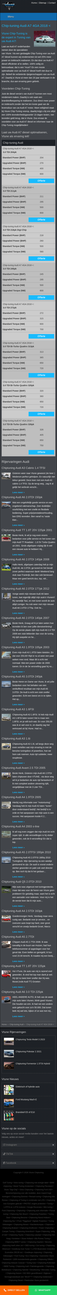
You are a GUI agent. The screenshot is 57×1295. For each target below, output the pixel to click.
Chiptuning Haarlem (35, 1242)
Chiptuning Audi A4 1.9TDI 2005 (21, 797)
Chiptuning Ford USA (43, 1190)
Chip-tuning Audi (17, 1024)
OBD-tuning (29, 1245)
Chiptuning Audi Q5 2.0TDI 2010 (21, 881)
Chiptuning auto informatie (37, 1211)
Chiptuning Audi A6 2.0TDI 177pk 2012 (25, 588)
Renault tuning (35, 1197)
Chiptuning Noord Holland (39, 1218)
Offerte (41, 180)
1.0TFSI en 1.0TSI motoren (15, 1207)
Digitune (47, 1273)
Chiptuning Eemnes (20, 1197)
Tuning (50, 1204)
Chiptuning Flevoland (44, 1186)
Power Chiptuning (46, 1228)
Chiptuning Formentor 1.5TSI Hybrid (33, 1063)
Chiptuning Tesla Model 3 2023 (30, 1039)
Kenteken (16, 1238)
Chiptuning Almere (21, 1224)
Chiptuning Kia (9, 1221)
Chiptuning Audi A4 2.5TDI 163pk (22, 910)
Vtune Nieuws (10, 1079)
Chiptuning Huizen (14, 1273)
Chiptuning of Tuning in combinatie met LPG (27, 1200)
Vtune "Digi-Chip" (11, 1190)
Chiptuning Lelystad (33, 1235)
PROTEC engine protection (34, 1204)
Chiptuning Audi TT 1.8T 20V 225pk (23, 966)
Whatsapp (44, 1290)
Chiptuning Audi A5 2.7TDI (18, 936)
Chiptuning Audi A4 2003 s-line (20, 826)
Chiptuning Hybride (20, 1270)
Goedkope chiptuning (33, 1252)
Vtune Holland (27, 1238)
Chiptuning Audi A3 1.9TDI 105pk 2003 (25, 647)
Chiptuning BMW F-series (15, 1242)
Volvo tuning (19, 1183)
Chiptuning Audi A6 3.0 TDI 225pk (22, 991)
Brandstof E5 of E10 (25, 1112)
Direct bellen (16, 1290)
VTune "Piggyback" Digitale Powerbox (31, 1221)
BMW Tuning (9, 1266)
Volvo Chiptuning (26, 1190)
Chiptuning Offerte (45, 1259)
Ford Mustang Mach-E (26, 1099)
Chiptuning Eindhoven (28, 1228)
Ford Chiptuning (8, 1211)
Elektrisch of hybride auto (28, 1086)
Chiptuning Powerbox (38, 1214)
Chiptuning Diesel (16, 1280)
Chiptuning (20, 1211)
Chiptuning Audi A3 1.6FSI (18, 709)
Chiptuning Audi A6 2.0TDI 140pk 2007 (25, 617)
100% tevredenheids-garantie (24, 1259)
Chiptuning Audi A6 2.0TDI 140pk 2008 (25, 559)
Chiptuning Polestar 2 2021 (28, 1051)
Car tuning (40, 1245)
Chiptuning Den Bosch (19, 1214)
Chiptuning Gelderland (42, 1277)
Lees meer (17, 492)
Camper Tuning (8, 1231)
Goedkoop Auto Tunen (21, 1249)
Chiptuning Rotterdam (46, 1263)
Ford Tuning (19, 1256)
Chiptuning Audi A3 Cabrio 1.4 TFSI (23, 467)
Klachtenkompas (36, 1224)
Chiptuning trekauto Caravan (13, 1263)
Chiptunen (49, 1224)
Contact (51, 3)
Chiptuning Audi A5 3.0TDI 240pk (22, 676)
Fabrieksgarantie (37, 1266)
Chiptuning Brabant (10, 1228)
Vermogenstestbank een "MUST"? (18, 1277)
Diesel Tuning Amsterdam (23, 1186)
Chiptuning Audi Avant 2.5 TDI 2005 (23, 767)
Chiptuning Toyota (16, 1235)
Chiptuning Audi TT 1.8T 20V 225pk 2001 (27, 530)
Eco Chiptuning (32, 1256)
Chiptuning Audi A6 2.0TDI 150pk (22, 497)
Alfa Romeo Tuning (42, 1238)
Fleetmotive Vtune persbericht (36, 1280)
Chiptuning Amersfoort (25, 1231)
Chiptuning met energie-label (36, 1183)
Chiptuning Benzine (19, 1218)
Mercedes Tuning (48, 1270)
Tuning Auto (31, 1263)
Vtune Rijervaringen (14, 1032)
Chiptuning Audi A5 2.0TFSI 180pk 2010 (26, 852)
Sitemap (42, 3)
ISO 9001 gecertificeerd (32, 1273)
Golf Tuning (7, 1183)
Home (34, 3)
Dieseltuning (35, 1270)
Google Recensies (34, 1207)
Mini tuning (47, 1207)
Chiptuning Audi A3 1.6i (16, 738)
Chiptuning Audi (22, 1266)
